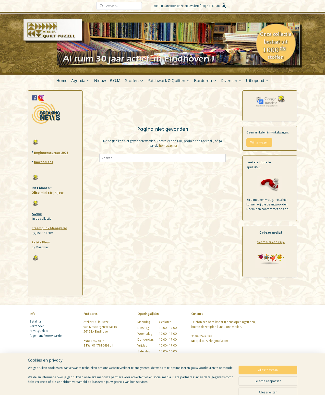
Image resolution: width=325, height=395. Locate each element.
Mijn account (215, 6)
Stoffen (134, 80)
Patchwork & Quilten (168, 80)
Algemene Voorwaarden (46, 336)
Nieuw (100, 80)
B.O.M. (115, 80)
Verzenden (37, 326)
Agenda (80, 80)
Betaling (35, 321)
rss (192, 386)
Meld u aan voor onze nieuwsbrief (177, 6)
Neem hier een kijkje (271, 242)
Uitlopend (257, 80)
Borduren (205, 80)
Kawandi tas (43, 162)
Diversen (231, 80)
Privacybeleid (39, 331)
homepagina (168, 146)
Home (61, 80)
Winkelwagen (259, 142)
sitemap (181, 386)
